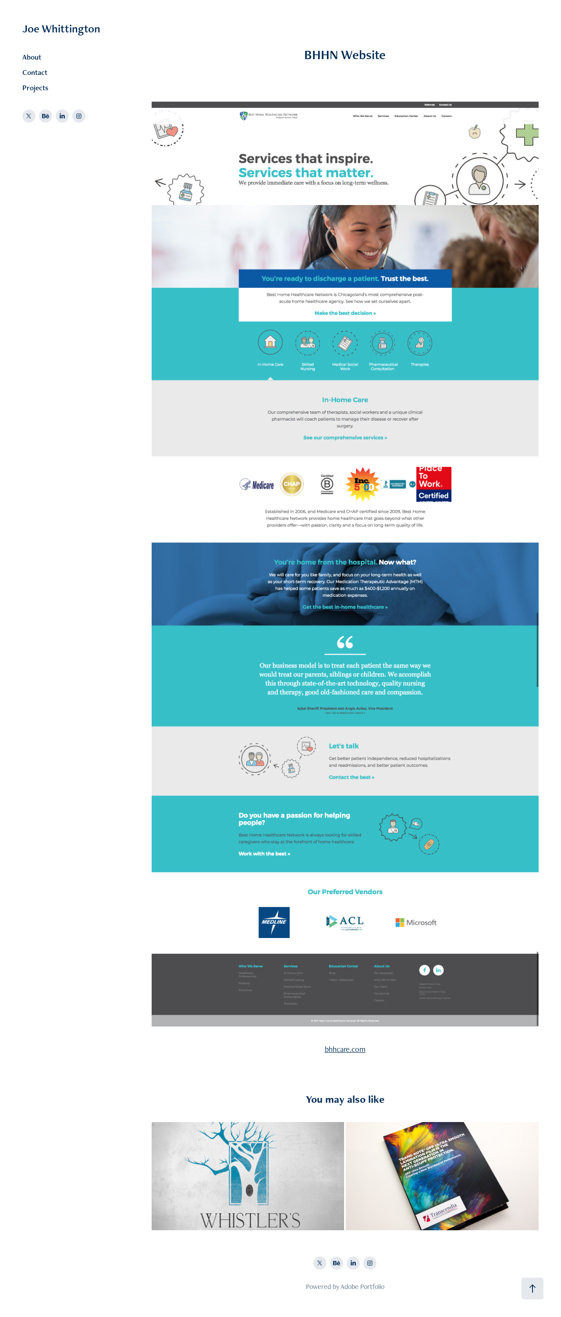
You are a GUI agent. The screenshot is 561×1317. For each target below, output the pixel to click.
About (31, 57)
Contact (34, 72)
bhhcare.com (345, 1049)
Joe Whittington (61, 28)
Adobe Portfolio (362, 1286)
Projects (35, 87)
